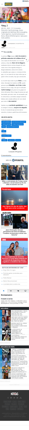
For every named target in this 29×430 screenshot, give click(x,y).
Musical (18, 140)
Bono (3, 126)
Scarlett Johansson (17, 124)
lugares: (3, 134)
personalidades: (6, 120)
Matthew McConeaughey (18, 122)
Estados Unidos (6, 135)
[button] (26, 60)
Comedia (4, 140)
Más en (15, 160)
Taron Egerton (6, 124)
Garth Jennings (6, 122)
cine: (2, 129)
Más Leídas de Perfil (8, 347)
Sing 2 (3, 131)
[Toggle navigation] (2, 4)
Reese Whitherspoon (12, 126)
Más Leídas (4, 308)
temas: (3, 138)
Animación (11, 140)
